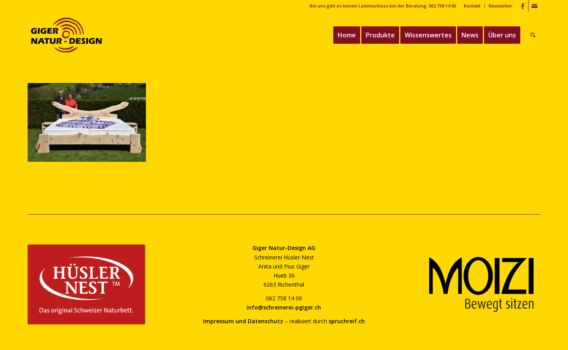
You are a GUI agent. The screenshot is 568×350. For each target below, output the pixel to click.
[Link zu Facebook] (522, 6)
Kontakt (472, 6)
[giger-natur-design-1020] (66, 35)
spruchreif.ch (347, 321)
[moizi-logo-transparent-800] (481, 284)
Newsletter (500, 6)
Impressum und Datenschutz (243, 321)
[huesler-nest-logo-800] (86, 284)
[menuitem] (472, 6)
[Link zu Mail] (534, 6)
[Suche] (533, 35)
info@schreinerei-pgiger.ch (284, 307)
